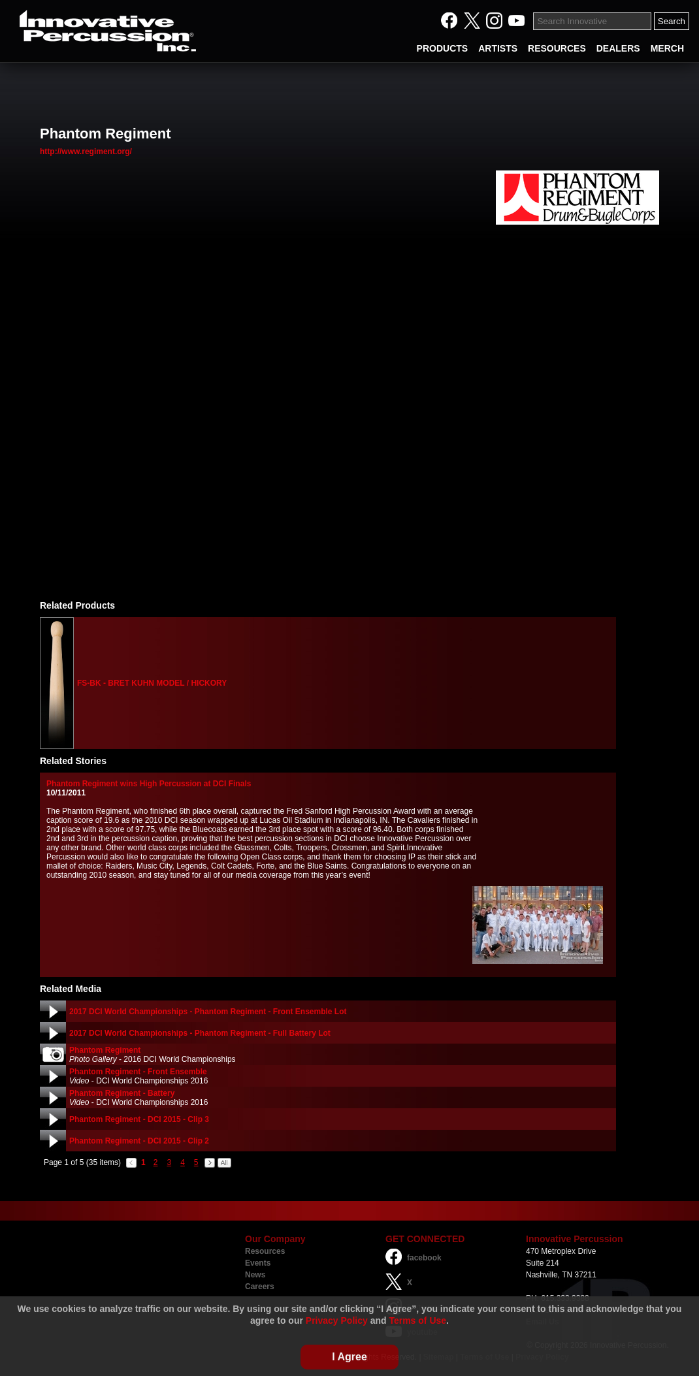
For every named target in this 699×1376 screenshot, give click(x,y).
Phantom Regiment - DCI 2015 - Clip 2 (139, 1140)
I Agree (349, 1356)
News (255, 1274)
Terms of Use (417, 1320)
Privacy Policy (337, 1320)
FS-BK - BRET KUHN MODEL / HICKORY (152, 683)
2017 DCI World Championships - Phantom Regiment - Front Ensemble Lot (207, 1011)
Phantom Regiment (104, 1050)
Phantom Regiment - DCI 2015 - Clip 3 (139, 1119)
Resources (265, 1251)
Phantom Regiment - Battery (121, 1093)
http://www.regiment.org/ (86, 151)
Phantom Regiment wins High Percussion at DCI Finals (148, 783)
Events (257, 1263)
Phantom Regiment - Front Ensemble (138, 1071)
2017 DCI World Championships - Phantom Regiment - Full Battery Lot (200, 1033)
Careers (259, 1286)
